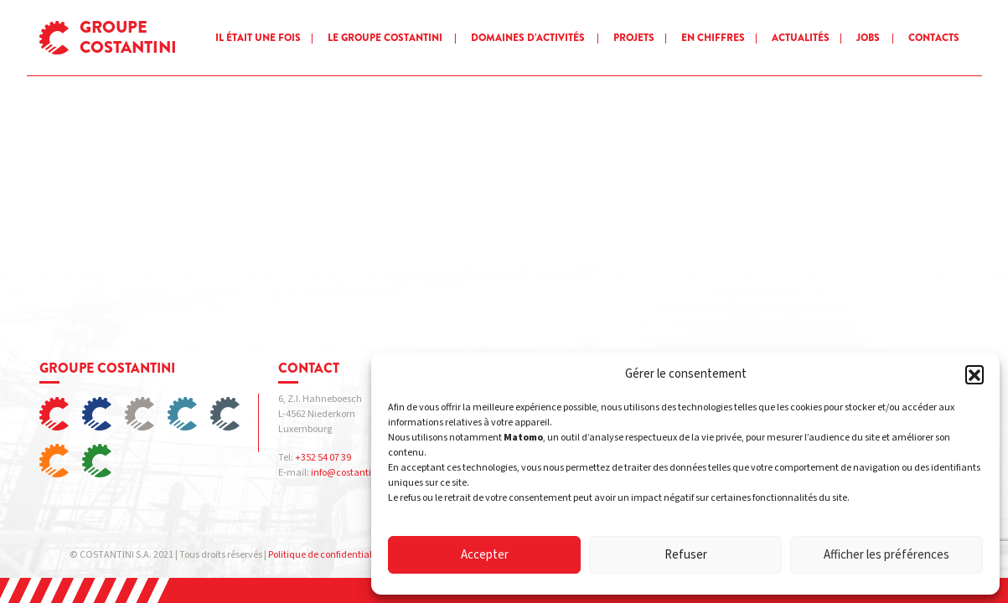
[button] (974, 374)
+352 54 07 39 (323, 458)
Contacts (933, 37)
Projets (633, 37)
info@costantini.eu (352, 473)
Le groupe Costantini (385, 37)
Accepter (485, 555)
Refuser (685, 555)
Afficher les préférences (886, 555)
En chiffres (713, 37)
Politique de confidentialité (325, 555)
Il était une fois (258, 37)
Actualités (801, 37)
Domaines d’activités (528, 37)
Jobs (868, 37)
